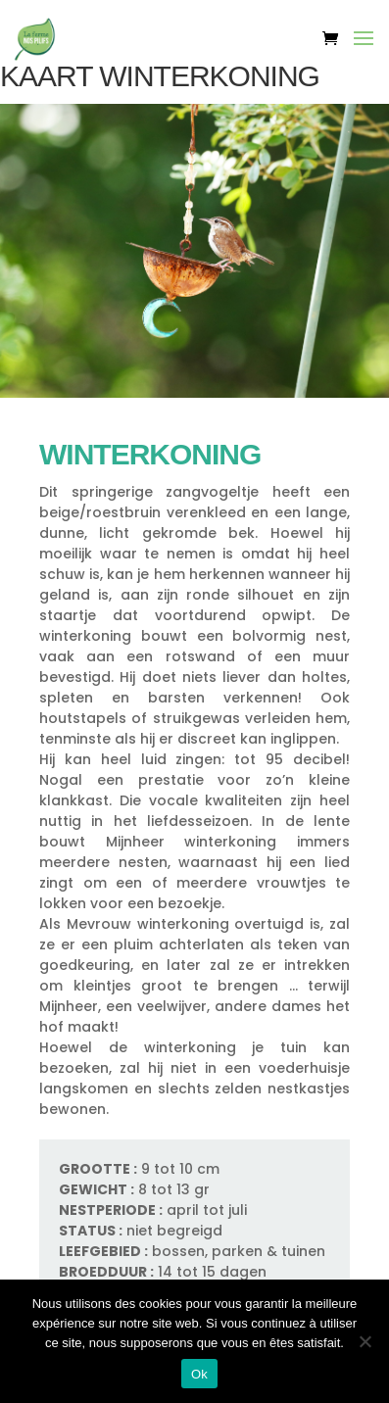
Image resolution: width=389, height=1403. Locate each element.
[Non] (364, 1341)
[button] (363, 51)
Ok (199, 1374)
